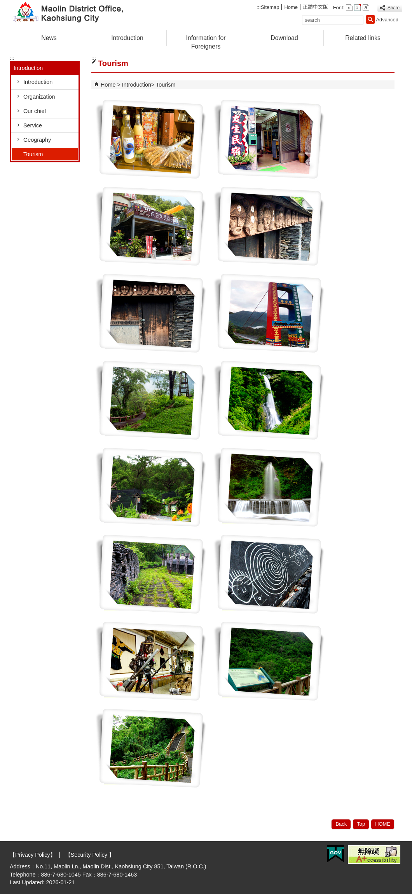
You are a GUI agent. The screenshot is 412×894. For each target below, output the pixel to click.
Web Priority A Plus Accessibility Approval (374, 854)
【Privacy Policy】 (33, 855)
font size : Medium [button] (357, 7)
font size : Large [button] (366, 7)
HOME (382, 824)
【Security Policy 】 (89, 855)
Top (361, 824)
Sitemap (270, 7)
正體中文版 (315, 7)
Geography (37, 140)
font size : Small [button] (349, 7)
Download (284, 38)
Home (291, 7)
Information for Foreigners (205, 42)
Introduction (127, 38)
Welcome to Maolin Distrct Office (75, 13)
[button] (370, 19)
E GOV (335, 854)
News (49, 38)
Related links (363, 38)
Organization (39, 97)
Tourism (33, 154)
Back (341, 824)
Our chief (34, 111)
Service (32, 125)
